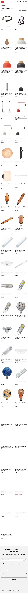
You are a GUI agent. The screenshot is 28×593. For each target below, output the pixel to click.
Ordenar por (21, 10)
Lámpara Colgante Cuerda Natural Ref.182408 (6, 48)
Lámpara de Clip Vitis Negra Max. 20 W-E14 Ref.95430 (20, 470)
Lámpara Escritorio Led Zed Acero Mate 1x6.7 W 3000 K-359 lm (7, 447)
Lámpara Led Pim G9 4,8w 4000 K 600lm (21, 294)
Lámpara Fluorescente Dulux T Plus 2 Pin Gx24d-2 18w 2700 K (21, 381)
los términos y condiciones (11, 563)
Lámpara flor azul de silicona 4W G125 (6, 403)
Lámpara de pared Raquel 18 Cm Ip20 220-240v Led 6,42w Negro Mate (20, 162)
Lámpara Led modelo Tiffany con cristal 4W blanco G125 (20, 316)
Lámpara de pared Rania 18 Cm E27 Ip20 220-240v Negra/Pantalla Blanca (6, 185)
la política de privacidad (21, 563)
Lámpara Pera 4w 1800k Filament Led (19, 229)
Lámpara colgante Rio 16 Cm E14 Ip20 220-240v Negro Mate (21, 94)
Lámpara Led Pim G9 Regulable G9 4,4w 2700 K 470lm (7, 294)
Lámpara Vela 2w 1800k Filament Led (5, 207)
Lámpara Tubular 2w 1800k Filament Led (6, 229)
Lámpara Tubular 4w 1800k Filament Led (20, 207)
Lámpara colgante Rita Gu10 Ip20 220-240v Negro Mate (6, 94)
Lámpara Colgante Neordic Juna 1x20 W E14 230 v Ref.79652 (7, 492)
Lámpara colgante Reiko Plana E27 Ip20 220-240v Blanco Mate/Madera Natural (21, 48)
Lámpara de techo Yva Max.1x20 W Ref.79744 (19, 492)
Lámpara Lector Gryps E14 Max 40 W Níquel (21, 425)
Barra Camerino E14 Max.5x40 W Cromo (20, 447)
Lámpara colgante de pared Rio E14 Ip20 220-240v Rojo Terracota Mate (20, 116)
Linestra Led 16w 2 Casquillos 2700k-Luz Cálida (20, 184)
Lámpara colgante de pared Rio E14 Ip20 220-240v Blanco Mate (6, 139)
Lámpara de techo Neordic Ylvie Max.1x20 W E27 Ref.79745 (6, 513)
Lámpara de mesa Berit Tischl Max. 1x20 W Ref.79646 (20, 513)
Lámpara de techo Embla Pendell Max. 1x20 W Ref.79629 (6, 535)
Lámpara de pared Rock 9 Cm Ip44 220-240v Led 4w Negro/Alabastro (7, 162)
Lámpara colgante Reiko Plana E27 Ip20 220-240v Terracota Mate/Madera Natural (7, 71)
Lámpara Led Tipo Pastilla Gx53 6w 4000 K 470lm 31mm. (7, 272)
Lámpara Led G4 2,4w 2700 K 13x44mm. (20, 338)
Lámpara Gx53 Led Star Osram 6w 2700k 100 (21, 360)
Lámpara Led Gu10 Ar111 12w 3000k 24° (6, 338)
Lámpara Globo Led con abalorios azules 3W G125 (6, 381)
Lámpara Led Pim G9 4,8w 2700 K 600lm (7, 316)
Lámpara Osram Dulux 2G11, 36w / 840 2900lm (20, 251)
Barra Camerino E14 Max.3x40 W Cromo (6, 470)
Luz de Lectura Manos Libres (6, 26)
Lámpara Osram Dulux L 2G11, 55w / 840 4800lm (6, 251)
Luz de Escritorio (18, 26)
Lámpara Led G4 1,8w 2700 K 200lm (6, 360)
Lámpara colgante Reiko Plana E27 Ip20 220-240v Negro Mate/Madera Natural (21, 71)
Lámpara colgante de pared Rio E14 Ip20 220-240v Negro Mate (20, 139)
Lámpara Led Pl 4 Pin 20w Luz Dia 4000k (20, 272)
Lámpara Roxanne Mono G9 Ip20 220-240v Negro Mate (6, 115)
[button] (2, 591)
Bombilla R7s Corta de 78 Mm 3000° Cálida (6, 425)
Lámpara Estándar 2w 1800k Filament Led (20, 403)
